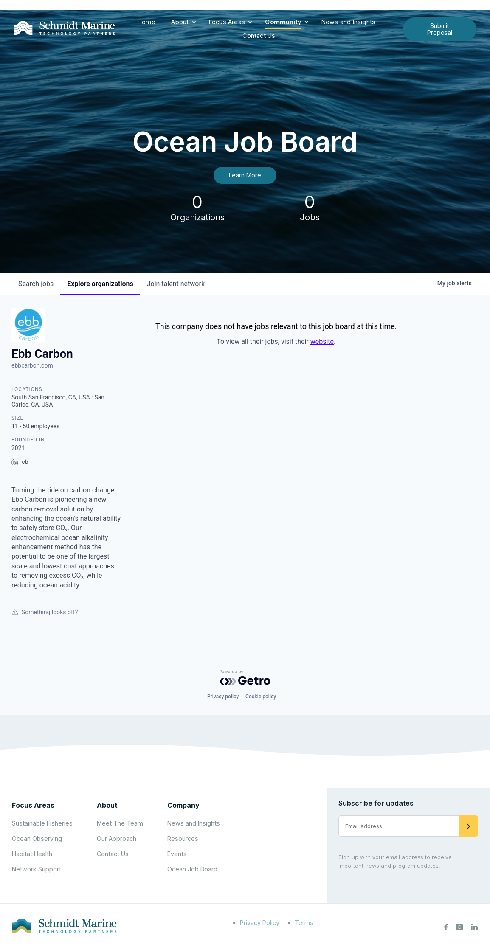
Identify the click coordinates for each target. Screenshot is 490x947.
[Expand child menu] (194, 22)
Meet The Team (120, 823)
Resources (182, 838)
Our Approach (116, 838)
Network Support (36, 869)
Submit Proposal (439, 29)
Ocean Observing (37, 838)
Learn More (245, 175)
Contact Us (258, 35)
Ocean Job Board (192, 869)
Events (177, 853)
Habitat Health (32, 853)
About (180, 21)
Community (283, 21)
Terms (304, 922)
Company (183, 805)
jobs (36, 284)
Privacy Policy (259, 922)
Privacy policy (223, 697)
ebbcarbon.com (32, 365)
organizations (100, 284)
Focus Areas (227, 21)
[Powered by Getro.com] (245, 677)
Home (146, 21)
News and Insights (348, 21)
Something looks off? (44, 612)
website (322, 341)
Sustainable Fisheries (42, 823)
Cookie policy (260, 697)
